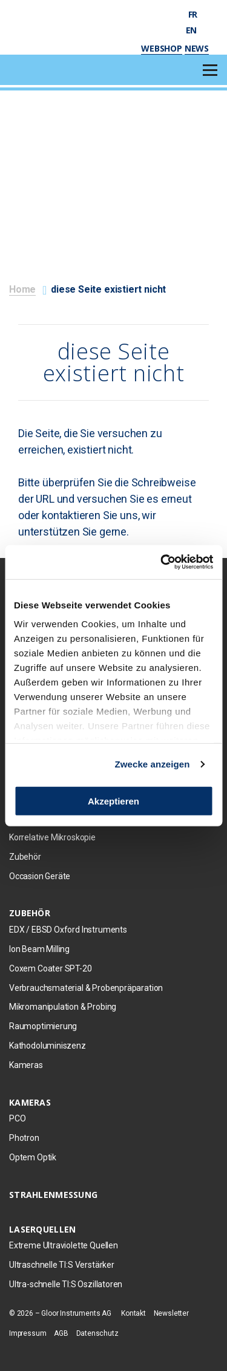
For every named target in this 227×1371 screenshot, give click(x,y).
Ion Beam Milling (39, 949)
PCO (17, 1118)
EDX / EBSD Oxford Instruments (68, 929)
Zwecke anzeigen (152, 764)
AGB (61, 1333)
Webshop (161, 48)
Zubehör (25, 857)
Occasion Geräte (39, 876)
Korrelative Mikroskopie (52, 837)
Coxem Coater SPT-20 (50, 968)
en (197, 30)
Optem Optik (32, 1157)
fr (198, 14)
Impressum (27, 1333)
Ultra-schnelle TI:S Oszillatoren (65, 1284)
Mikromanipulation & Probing (62, 1007)
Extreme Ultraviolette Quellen (63, 1245)
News (197, 48)
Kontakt (133, 1313)
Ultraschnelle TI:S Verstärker (61, 1265)
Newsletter (171, 1313)
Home (22, 289)
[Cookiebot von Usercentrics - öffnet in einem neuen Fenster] (161, 562)
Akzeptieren (113, 800)
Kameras (26, 1065)
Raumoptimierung (43, 1026)
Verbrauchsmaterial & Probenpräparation (86, 988)
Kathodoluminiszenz (47, 1045)
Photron (24, 1138)
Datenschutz (97, 1333)
